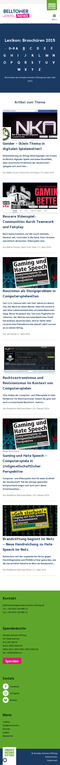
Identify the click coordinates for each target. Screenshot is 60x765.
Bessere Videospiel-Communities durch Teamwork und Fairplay (28, 221)
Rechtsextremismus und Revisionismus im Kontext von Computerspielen (28, 382)
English (6, 732)
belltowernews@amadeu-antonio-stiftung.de (23, 605)
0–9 (11, 48)
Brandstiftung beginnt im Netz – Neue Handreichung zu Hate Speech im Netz (28, 543)
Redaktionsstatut (11, 725)
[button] (5, 760)
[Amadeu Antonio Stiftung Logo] (9, 752)
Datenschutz (51, 756)
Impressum (52, 760)
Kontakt (6, 728)
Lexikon (6, 721)
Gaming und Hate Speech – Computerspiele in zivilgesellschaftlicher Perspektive (30, 461)
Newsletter (8, 735)
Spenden (12, 661)
